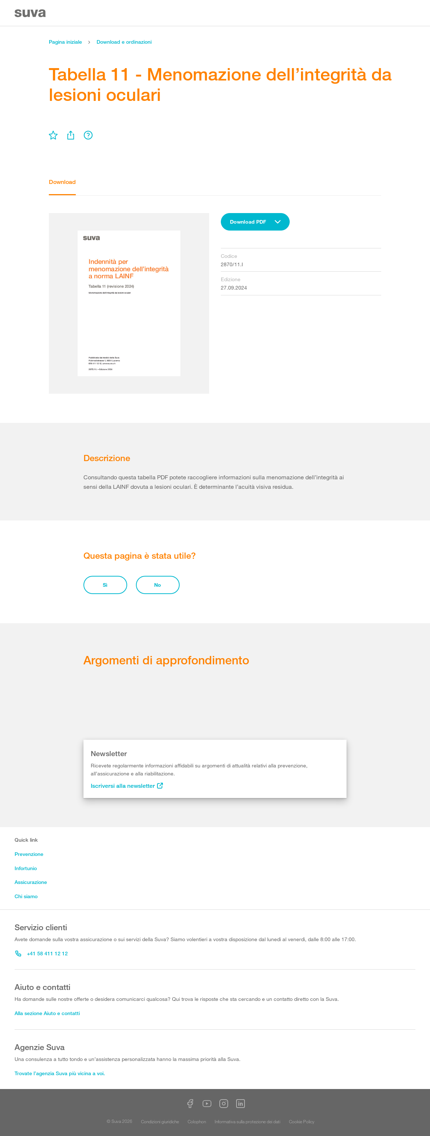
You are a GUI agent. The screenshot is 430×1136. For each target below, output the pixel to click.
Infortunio (26, 868)
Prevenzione (29, 854)
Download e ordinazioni (124, 42)
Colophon (197, 1121)
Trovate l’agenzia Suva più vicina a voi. (60, 1073)
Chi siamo (26, 896)
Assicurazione (31, 882)
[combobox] (255, 222)
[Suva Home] (31, 13)
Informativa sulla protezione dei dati (247, 1121)
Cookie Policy (301, 1121)
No (157, 585)
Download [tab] (62, 181)
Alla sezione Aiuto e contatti (47, 1013)
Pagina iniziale (65, 42)
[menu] (53, 135)
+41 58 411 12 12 (41, 953)
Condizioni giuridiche (160, 1121)
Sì (105, 585)
